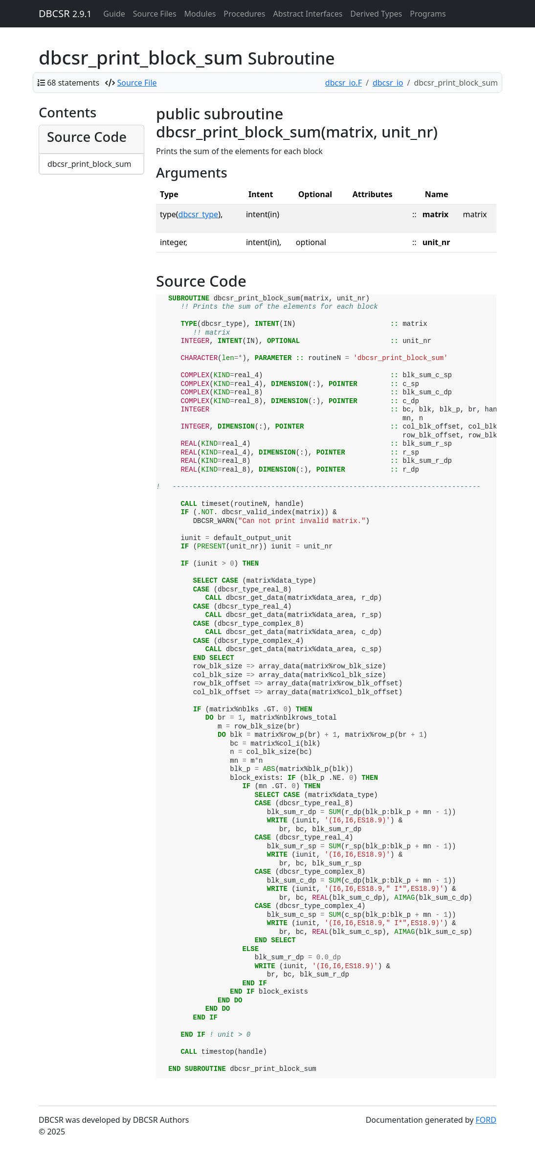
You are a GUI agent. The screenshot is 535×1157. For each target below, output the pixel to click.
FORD (486, 1119)
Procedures (244, 13)
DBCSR (65, 13)
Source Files (155, 13)
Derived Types (376, 13)
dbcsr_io (388, 82)
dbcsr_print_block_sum (89, 164)
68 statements (73, 82)
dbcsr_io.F (343, 82)
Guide (114, 13)
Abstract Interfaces (307, 13)
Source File (137, 82)
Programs (428, 13)
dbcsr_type (198, 214)
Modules (200, 13)
